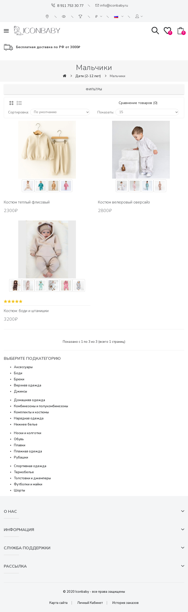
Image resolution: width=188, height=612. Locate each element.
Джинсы (20, 391)
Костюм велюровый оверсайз (124, 202)
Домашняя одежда (29, 400)
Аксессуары (23, 367)
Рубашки (21, 457)
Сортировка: (18, 112)
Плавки (19, 445)
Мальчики (117, 76)
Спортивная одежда (30, 466)
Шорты (19, 490)
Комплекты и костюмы (31, 412)
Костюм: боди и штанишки (26, 310)
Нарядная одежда (29, 418)
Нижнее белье (25, 424)
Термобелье (24, 472)
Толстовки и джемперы (32, 478)
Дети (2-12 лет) (88, 76)
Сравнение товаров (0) (138, 102)
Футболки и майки (28, 484)
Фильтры (94, 89)
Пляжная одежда (28, 451)
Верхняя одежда (27, 385)
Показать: (105, 112)
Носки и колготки (27, 433)
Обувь (19, 439)
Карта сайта (58, 603)
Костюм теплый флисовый (27, 202)
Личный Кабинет (90, 603)
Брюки (19, 379)
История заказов (125, 603)
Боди (18, 373)
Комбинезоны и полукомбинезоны (41, 406)
